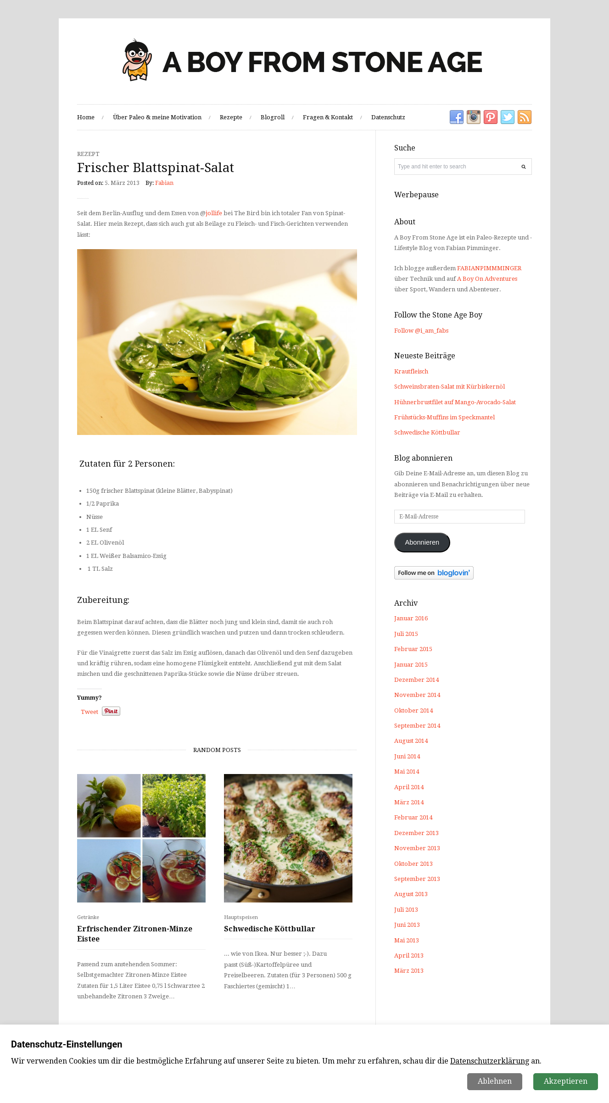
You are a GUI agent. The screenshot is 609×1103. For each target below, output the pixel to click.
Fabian (164, 183)
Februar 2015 (413, 649)
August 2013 (411, 894)
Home (86, 117)
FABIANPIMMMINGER (489, 268)
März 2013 (409, 970)
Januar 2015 (411, 664)
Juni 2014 (407, 756)
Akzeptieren (565, 1081)
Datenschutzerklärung (489, 1061)
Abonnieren (422, 542)
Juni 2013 (407, 924)
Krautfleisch (411, 371)
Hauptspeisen (241, 917)
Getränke (88, 917)
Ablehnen (495, 1081)
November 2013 (417, 848)
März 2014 (409, 802)
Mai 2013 (406, 940)
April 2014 (409, 787)
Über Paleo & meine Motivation (157, 117)
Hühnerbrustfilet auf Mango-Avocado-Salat (455, 402)
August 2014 (411, 740)
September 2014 (417, 725)
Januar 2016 (411, 618)
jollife (214, 213)
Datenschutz (388, 117)
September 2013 (417, 878)
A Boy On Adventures (487, 278)
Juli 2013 (406, 909)
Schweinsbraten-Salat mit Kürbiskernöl (449, 386)
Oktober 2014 (413, 710)
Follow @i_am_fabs (421, 330)
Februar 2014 (413, 817)
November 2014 (417, 694)
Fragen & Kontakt (328, 117)
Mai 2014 (406, 771)
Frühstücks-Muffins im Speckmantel (444, 417)
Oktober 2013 (413, 863)
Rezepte (231, 117)
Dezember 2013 (416, 833)
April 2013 (409, 955)
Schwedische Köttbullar (269, 929)
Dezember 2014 (416, 679)
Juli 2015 (406, 633)
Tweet (89, 711)
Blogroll (273, 117)
